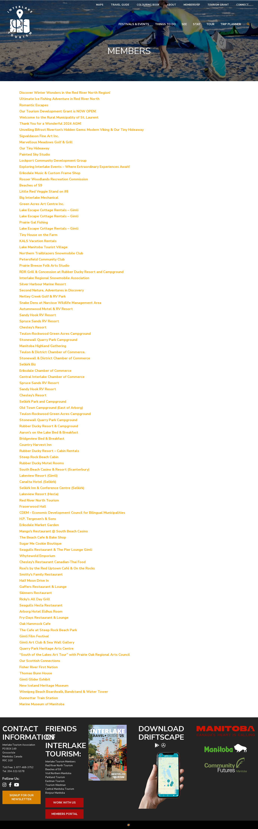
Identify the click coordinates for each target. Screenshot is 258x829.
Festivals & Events (134, 24)
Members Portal (64, 814)
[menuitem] (99, 5)
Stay (196, 24)
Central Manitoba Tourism (59, 789)
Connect (242, 5)
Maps (99, 5)
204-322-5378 (15, 771)
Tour (210, 24)
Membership (192, 5)
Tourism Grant (218, 5)
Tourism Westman (55, 785)
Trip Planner (230, 24)
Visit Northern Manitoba (58, 773)
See (184, 24)
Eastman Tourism (55, 781)
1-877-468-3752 (23, 767)
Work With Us (64, 802)
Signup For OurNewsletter (22, 797)
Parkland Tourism (55, 777)
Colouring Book (148, 5)
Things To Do (165, 24)
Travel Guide (120, 5)
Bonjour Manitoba (55, 793)
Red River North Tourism (59, 765)
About (171, 5)
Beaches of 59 (53, 769)
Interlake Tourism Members (60, 761)
